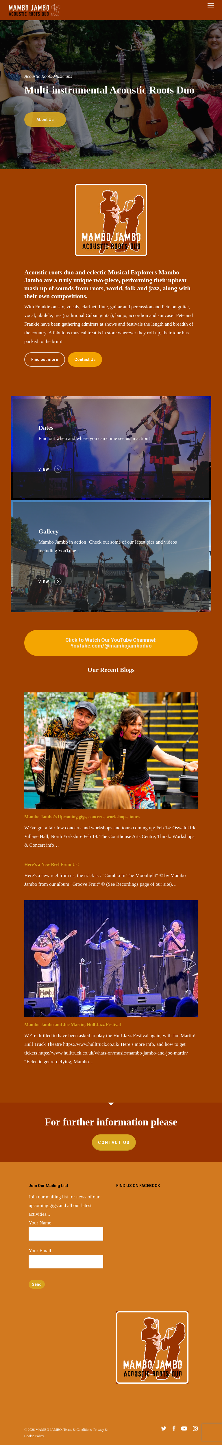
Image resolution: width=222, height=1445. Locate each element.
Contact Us (114, 1142)
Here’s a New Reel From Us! (51, 864)
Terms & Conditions (77, 1430)
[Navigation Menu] (211, 10)
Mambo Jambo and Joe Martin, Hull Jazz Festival (72, 1024)
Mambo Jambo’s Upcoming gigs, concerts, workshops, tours (82, 816)
